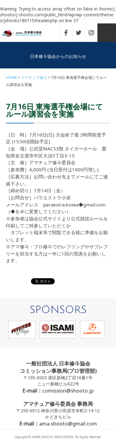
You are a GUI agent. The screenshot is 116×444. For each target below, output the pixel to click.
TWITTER (81, 32)
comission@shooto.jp (68, 390)
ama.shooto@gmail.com (68, 423)
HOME (11, 77)
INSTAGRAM (94, 32)
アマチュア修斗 (34, 77)
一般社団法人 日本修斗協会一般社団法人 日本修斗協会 (26, 33)
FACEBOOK (69, 32)
